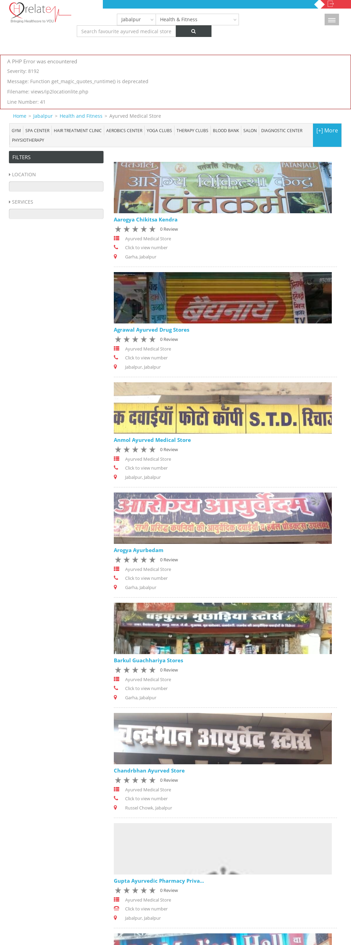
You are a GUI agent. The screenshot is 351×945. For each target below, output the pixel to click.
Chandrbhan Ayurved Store (149, 770)
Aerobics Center (124, 130)
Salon (250, 130)
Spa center (37, 130)
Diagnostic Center (281, 130)
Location (24, 174)
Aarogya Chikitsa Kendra (146, 219)
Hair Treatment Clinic (78, 130)
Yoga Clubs (159, 130)
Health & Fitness (178, 19)
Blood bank (226, 130)
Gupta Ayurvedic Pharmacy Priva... (159, 881)
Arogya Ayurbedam (139, 550)
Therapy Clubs (192, 130)
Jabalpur (131, 19)
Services (22, 202)
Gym (16, 130)
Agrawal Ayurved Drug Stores (151, 329)
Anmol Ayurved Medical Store (152, 439)
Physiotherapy (28, 140)
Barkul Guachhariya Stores (148, 660)
